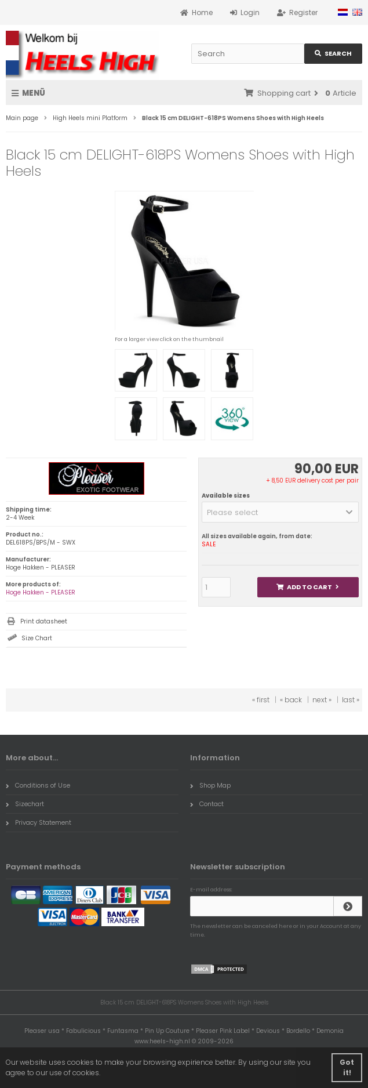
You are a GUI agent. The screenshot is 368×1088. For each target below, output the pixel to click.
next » (321, 700)
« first (260, 700)
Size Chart (36, 638)
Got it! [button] (347, 1067)
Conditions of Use (38, 785)
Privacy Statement (38, 822)
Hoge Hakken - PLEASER (40, 592)
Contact (207, 803)
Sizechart (25, 803)
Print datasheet (43, 621)
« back (291, 700)
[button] (280, 512)
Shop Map (210, 785)
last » (350, 700)
